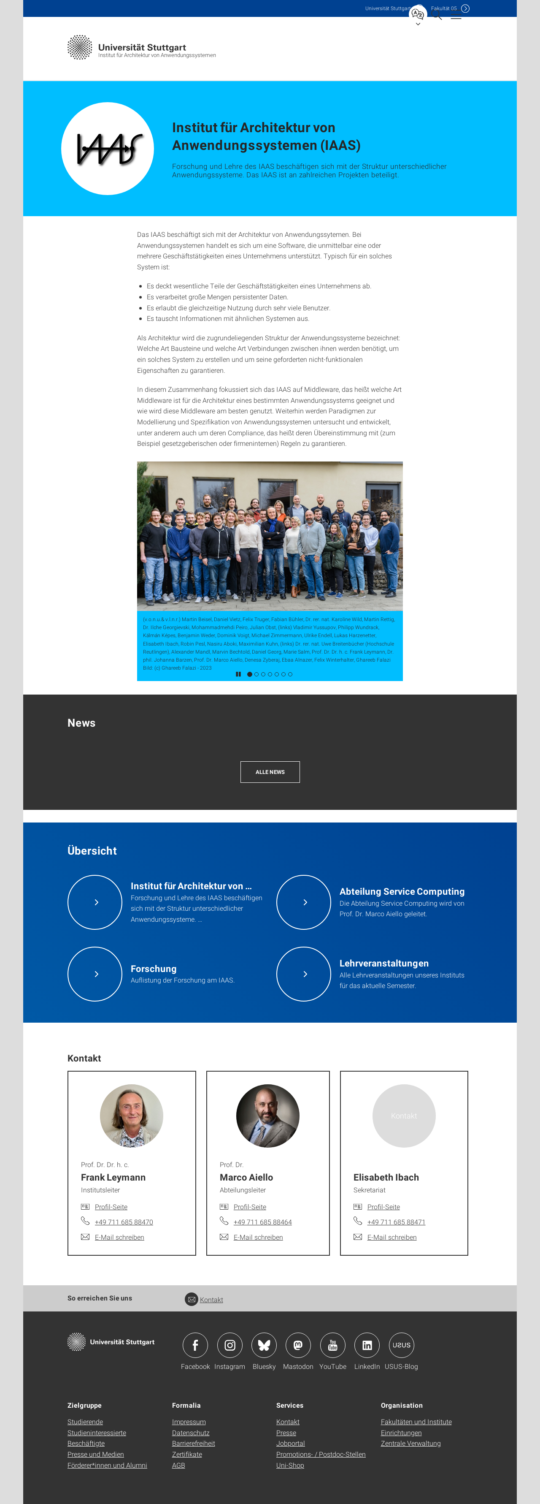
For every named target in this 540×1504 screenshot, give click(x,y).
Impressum (189, 1421)
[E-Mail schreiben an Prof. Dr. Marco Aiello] (251, 1237)
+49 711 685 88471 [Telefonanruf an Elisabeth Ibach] (396, 1221)
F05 (444, 8)
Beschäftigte (86, 1443)
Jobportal (290, 1443)
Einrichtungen (401, 1432)
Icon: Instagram (230, 1345)
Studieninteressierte (97, 1432)
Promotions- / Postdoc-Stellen (321, 1454)
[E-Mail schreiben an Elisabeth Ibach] (385, 1237)
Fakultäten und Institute (416, 1421)
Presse (286, 1432)
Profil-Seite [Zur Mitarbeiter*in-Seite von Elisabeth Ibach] (383, 1206)
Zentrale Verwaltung (411, 1443)
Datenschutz (191, 1432)
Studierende (85, 1421)
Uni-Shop (290, 1465)
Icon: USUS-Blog (401, 1345)
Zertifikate (187, 1454)
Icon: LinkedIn (367, 1345)
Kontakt (204, 1299)
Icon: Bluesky (264, 1345)
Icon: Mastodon (298, 1345)
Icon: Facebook (195, 1345)
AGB (178, 1465)
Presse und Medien (96, 1454)
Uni (388, 8)
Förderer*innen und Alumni (107, 1465)
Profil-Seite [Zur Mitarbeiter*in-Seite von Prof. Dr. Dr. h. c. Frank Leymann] (111, 1206)
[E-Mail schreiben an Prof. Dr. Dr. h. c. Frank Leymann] (112, 1237)
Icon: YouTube (333, 1345)
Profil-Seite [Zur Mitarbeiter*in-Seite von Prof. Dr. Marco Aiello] (250, 1206)
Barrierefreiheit (193, 1443)
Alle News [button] (270, 772)
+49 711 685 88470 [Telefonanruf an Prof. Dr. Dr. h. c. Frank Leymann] (124, 1221)
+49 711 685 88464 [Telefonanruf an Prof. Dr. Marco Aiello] (263, 1221)
